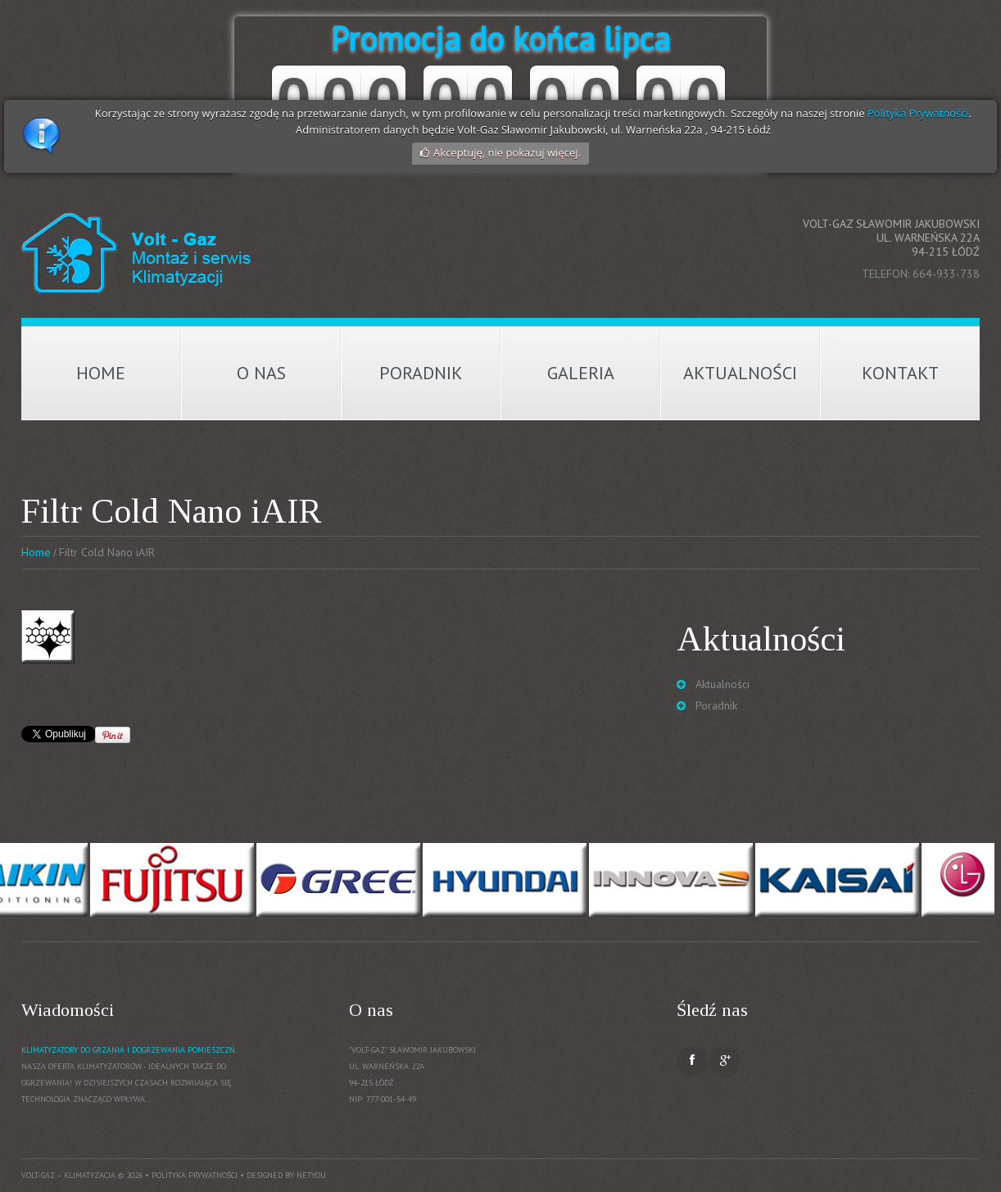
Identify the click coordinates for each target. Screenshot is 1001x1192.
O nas (261, 372)
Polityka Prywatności (918, 113)
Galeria (580, 372)
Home (100, 372)
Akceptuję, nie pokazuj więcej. (507, 152)
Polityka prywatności (195, 1175)
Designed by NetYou (286, 1175)
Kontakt (900, 372)
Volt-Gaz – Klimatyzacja (68, 1175)
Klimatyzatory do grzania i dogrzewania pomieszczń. (129, 1050)
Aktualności (740, 372)
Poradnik (421, 372)
